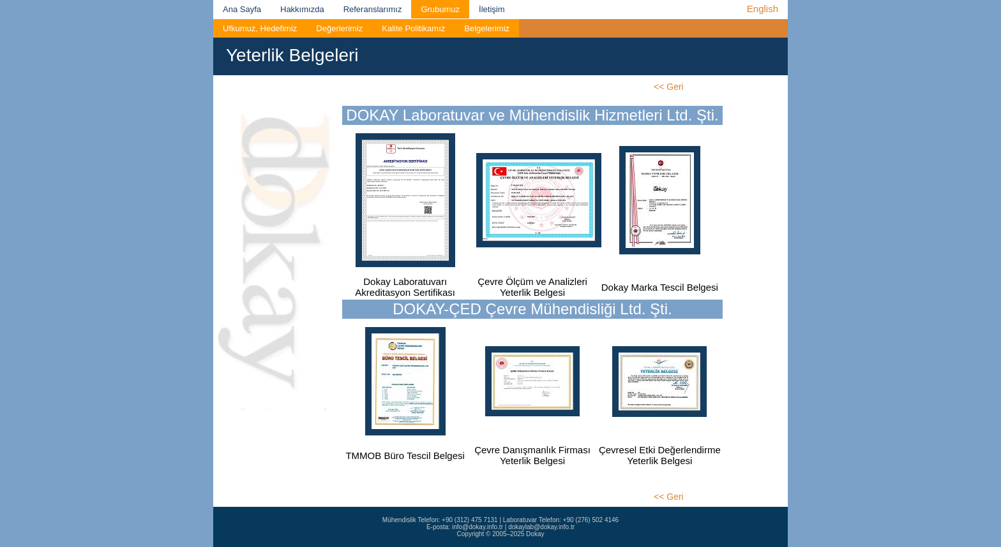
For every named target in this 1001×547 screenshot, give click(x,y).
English (762, 8)
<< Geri (669, 87)
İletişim (491, 9)
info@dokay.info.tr (477, 526)
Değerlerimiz (339, 28)
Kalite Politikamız (413, 28)
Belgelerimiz (486, 28)
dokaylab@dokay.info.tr (541, 526)
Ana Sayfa (242, 9)
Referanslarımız (372, 9)
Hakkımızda (302, 9)
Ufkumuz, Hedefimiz (260, 28)
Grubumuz (440, 9)
